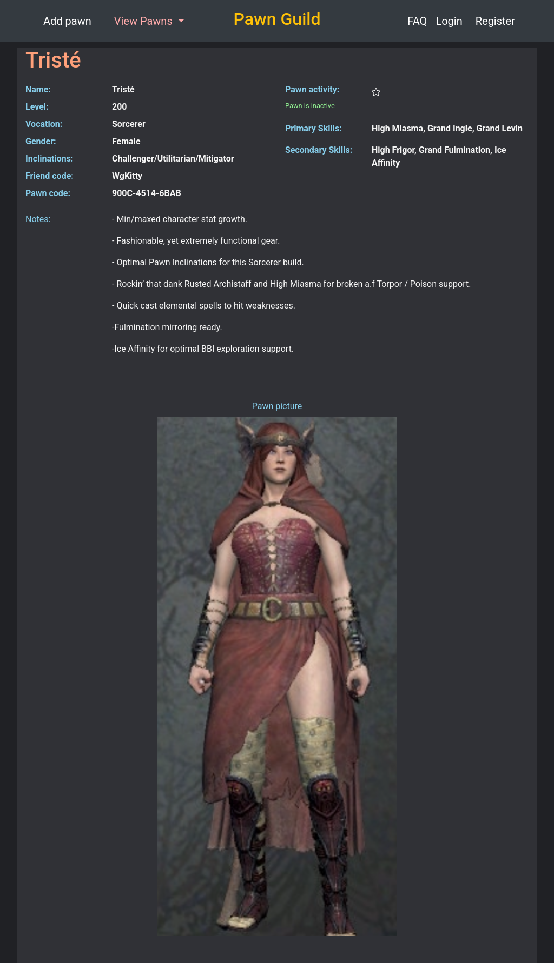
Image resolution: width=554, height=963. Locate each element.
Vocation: (43, 124)
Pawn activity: (312, 89)
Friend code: (49, 176)
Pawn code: (47, 193)
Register (495, 21)
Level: (37, 107)
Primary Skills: (313, 128)
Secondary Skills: (318, 150)
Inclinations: (49, 158)
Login (449, 21)
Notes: (37, 219)
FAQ (417, 21)
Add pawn (67, 21)
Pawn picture (277, 406)
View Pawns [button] (144, 21)
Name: (38, 89)
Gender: (40, 141)
